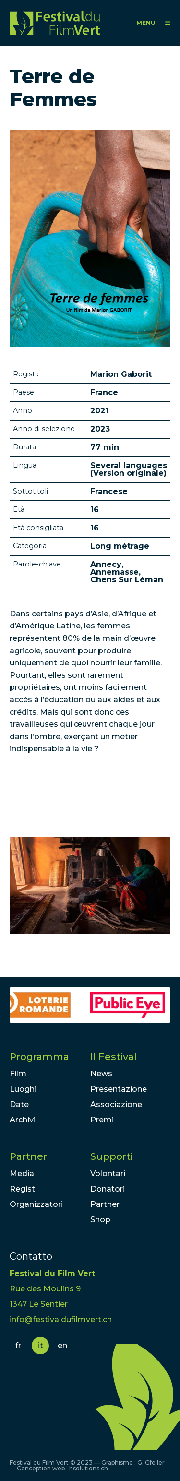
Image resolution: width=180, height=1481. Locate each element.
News (101, 1073)
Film (18, 1073)
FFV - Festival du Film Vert (54, 23)
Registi (23, 1188)
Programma (39, 1056)
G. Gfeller (151, 1462)
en (62, 1345)
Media (22, 1173)
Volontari (107, 1173)
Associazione (116, 1104)
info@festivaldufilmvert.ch (61, 1319)
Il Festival (113, 1056)
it (40, 1345)
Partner (28, 1156)
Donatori (107, 1188)
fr (18, 1345)
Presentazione (118, 1089)
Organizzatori (36, 1204)
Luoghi (23, 1089)
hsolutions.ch (88, 1468)
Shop (100, 1219)
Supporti (111, 1156)
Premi (102, 1119)
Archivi (23, 1119)
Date (19, 1104)
